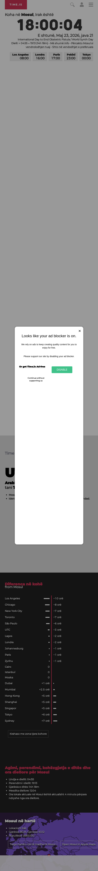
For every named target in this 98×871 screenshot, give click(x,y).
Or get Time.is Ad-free (32, 366)
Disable (62, 369)
